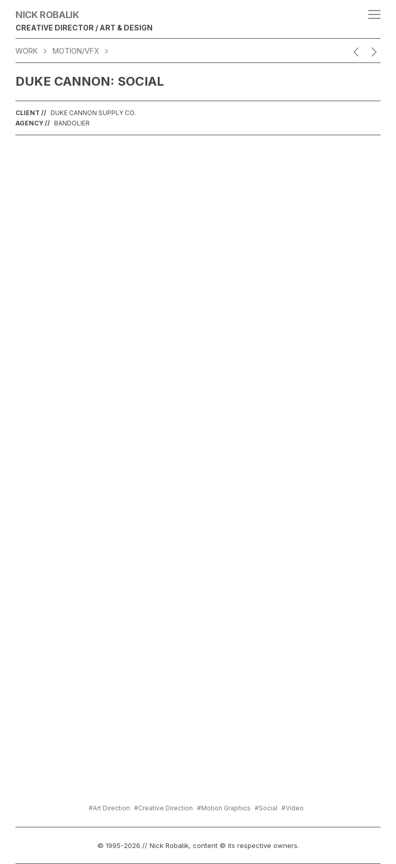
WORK (26, 50)
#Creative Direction (163, 808)
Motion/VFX (76, 50)
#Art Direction (109, 808)
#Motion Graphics (224, 808)
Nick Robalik (47, 14)
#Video (293, 808)
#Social (266, 808)
